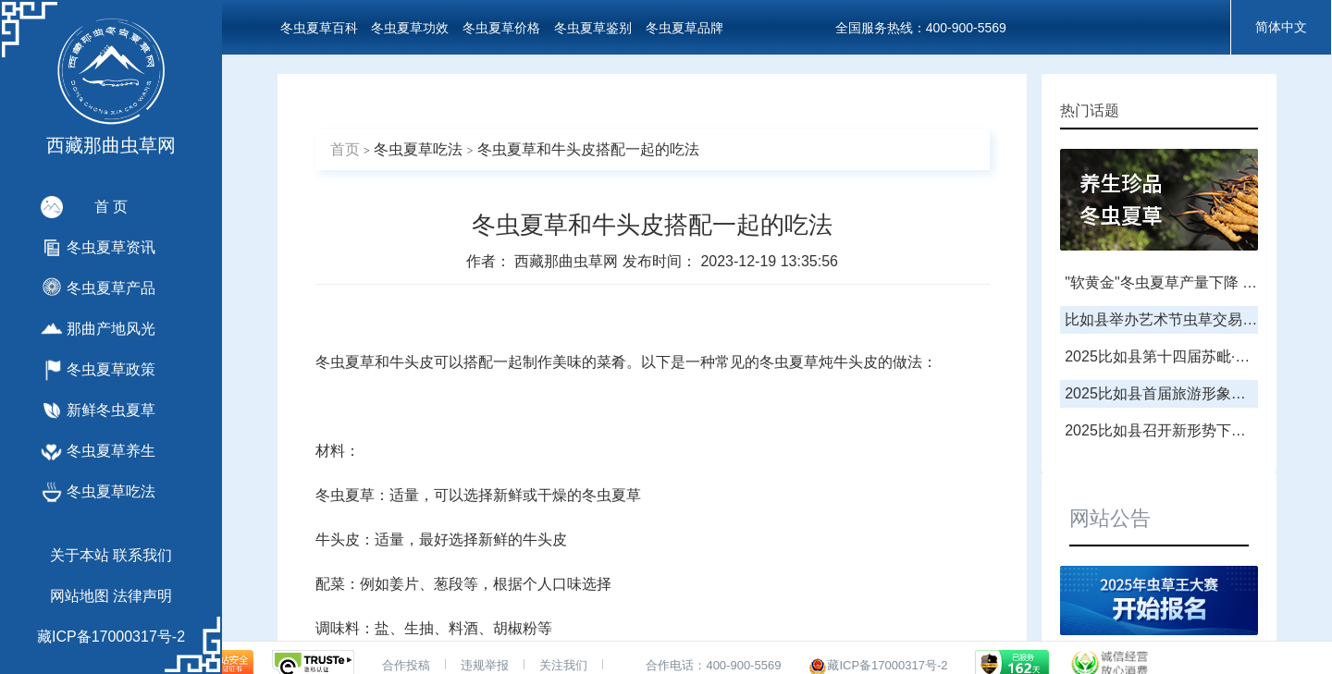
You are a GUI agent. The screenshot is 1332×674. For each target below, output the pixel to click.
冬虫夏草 (345, 362)
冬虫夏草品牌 (684, 27)
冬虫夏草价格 (501, 27)
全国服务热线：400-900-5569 (920, 27)
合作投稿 (406, 665)
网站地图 (79, 596)
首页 (345, 149)
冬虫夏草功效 (410, 27)
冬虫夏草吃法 (418, 149)
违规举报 (485, 665)
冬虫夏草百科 (319, 27)
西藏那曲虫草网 (568, 261)
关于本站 (79, 555)
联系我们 (142, 555)
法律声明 (142, 596)
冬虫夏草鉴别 (593, 27)
